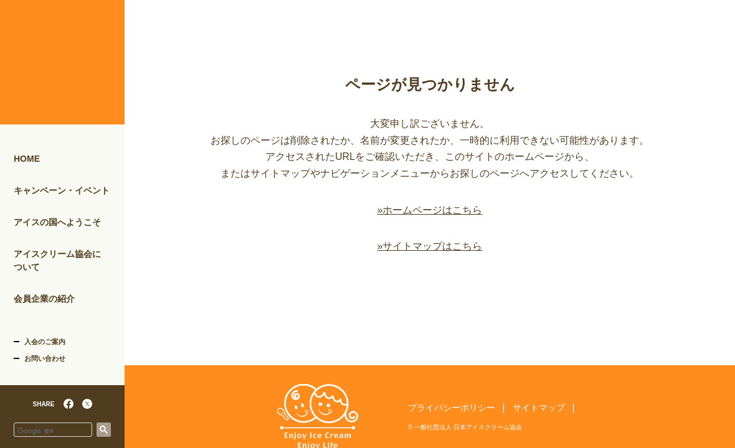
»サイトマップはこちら (430, 246)
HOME (27, 159)
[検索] (53, 431)
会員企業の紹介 (44, 299)
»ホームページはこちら (430, 210)
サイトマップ (539, 408)
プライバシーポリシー (451, 408)
